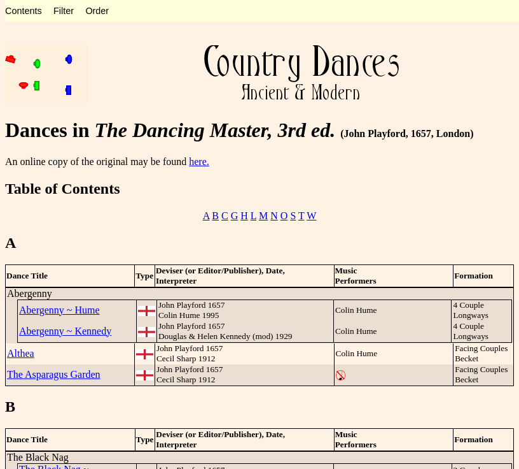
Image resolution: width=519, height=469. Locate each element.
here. (199, 161)
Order (97, 11)
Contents (23, 11)
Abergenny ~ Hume (59, 310)
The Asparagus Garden (53, 374)
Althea (20, 353)
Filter (63, 11)
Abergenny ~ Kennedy (65, 331)
